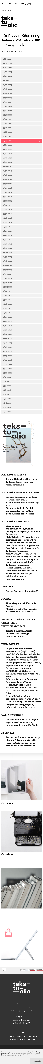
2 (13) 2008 (7, 362)
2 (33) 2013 (7, 276)
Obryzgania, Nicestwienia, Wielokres (21, 625)
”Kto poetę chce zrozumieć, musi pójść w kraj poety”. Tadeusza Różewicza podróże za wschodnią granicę (22, 556)
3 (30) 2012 (7, 289)
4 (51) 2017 (7, 198)
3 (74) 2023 (7, 99)
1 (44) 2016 (7, 228)
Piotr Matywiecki (15, 618)
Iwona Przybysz (26, 722)
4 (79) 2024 (7, 76)
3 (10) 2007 (7, 375)
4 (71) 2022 (7, 112)
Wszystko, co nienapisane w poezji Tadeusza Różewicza (23, 547)
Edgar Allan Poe (14, 664)
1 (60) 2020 (7, 160)
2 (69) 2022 (7, 121)
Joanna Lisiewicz (15, 494)
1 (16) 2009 (7, 349)
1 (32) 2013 (7, 280)
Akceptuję (37, 1061)
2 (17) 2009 (7, 344)
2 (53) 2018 (7, 190)
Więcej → (21, 1055)
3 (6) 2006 (7, 392)
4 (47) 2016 (7, 215)
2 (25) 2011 (7, 310)
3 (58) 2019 (7, 168)
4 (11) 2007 (7, 370)
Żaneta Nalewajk (15, 646)
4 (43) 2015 (7, 233)
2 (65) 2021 (7, 138)
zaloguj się (26, 3)
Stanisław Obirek (15, 523)
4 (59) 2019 (7, 164)
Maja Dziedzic (13, 552)
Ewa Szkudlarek (15, 563)
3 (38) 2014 (7, 254)
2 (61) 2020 (7, 155)
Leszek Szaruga (14, 606)
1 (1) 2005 (7, 413)
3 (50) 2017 (7, 203)
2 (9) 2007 (7, 379)
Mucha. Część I (32, 606)
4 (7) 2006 (7, 387)
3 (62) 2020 (7, 151)
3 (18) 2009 (7, 340)
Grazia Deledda (14, 711)
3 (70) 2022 (7, 117)
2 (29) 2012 (7, 293)
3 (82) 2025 (7, 63)
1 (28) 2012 (7, 297)
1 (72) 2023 (7, 108)
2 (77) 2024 (7, 85)
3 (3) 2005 (7, 405)
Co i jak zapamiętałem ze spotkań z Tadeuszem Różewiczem (20, 526)
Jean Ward (11, 569)
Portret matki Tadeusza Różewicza (23, 565)
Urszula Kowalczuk (16, 734)
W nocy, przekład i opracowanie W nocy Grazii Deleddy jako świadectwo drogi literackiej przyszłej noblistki (23, 717)
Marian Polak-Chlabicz (28, 669)
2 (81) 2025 (7, 67)
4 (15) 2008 (7, 353)
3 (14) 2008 (7, 357)
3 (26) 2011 (7, 306)
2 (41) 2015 (7, 241)
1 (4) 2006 (7, 400)
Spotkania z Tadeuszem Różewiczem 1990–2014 (23, 518)
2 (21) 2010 (7, 327)
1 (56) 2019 (7, 177)
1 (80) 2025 (7, 72)
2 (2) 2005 (7, 409)
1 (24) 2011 (7, 314)
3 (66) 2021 (7, 134)
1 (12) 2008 (7, 366)
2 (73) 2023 (7, 104)
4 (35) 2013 (7, 267)
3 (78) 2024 (7, 80)
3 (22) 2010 (7, 323)
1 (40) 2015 (7, 246)
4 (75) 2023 (7, 95)
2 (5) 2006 (7, 396)
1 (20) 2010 (7, 332)
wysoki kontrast (9, 3)
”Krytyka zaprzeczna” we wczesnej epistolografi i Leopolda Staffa (22, 737)
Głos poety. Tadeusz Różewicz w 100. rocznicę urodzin (21, 497)
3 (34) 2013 (7, 271)
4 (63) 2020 (7, 147)
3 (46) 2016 (7, 220)
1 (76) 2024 (7, 91)
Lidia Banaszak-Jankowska (14, 542)
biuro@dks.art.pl (21, 1019)
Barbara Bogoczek (15, 512)
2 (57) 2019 (7, 172)
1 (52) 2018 (7, 194)
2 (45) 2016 (7, 224)
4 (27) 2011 (7, 301)
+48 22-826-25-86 (21, 1023)
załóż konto (6, 10)
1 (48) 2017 (7, 211)
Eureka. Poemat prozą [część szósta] (20, 665)
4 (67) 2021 (7, 129)
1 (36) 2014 (7, 263)
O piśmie (7, 808)
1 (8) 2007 (7, 383)
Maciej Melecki (14, 624)
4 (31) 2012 (7, 284)
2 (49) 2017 (7, 207)
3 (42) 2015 (7, 237)
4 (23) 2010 (7, 319)
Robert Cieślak (14, 583)
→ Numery (6, 51)
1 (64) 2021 (7, 142)
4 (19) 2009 (7, 336)
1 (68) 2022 (7, 125)
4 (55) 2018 (7, 181)
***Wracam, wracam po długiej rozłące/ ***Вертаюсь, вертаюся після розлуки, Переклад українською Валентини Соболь (23, 681)
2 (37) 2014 (7, 258)
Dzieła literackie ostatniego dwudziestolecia (19, 649)
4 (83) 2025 (7, 59)
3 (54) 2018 (7, 185)
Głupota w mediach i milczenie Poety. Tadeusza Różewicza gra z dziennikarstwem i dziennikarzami (21, 589)
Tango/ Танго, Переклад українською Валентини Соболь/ (19, 700)
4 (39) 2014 (7, 250)
